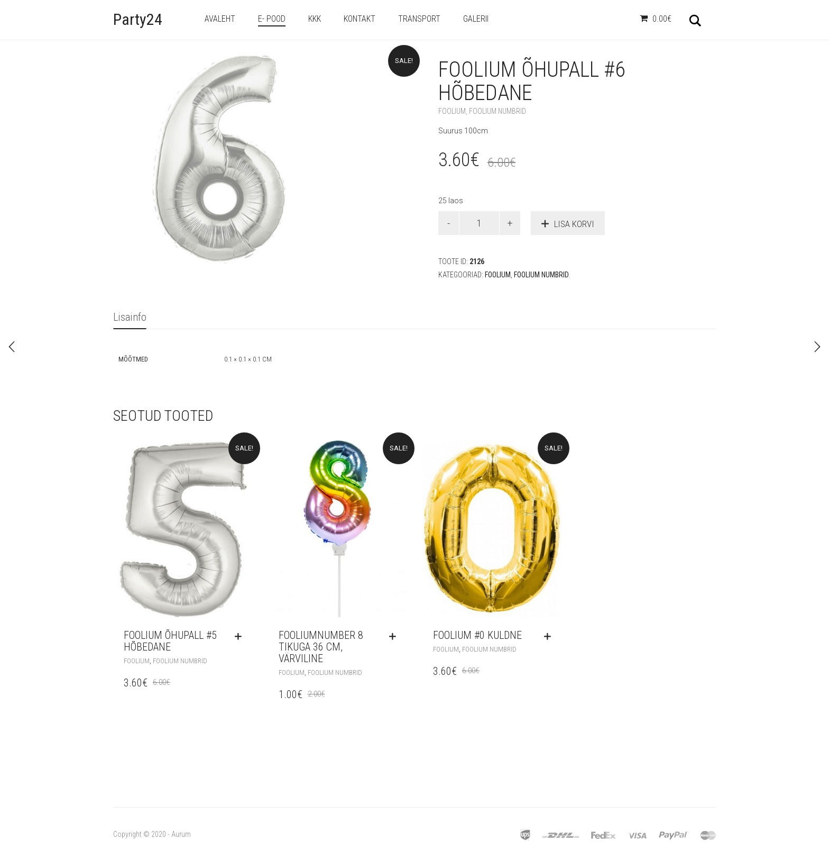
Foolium (452, 111)
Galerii (476, 19)
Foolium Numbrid (497, 111)
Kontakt (359, 19)
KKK (314, 19)
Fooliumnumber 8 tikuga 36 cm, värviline (321, 647)
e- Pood (271, 19)
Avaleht (220, 19)
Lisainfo (129, 317)
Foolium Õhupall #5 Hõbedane (170, 641)
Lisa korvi (574, 224)
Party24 (137, 19)
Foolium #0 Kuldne (477, 635)
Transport (419, 19)
